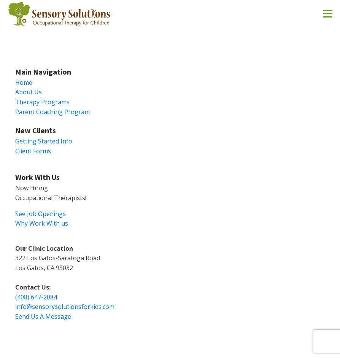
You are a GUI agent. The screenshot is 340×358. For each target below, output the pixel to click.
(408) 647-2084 (36, 297)
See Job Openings (40, 214)
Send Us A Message (43, 316)
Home (23, 82)
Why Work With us (41, 223)
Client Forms (33, 151)
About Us (28, 92)
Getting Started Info (43, 141)
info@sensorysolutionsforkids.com (64, 306)
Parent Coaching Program (52, 112)
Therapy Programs (42, 102)
